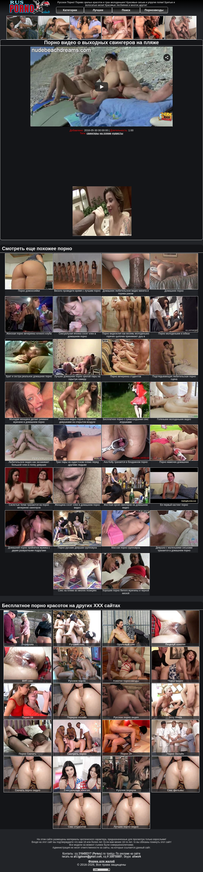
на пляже (105, 133)
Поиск (126, 10)
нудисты (117, 133)
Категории (70, 10)
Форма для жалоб (101, 861)
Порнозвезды (154, 10)
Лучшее (98, 10)
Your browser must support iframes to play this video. (101, 87)
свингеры (93, 133)
